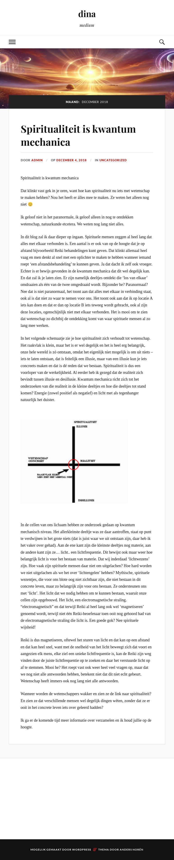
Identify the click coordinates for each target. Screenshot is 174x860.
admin (37, 160)
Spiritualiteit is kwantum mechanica (78, 135)
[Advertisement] (32, 798)
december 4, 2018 (71, 160)
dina (87, 13)
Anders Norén (131, 849)
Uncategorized (113, 160)
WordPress (81, 849)
